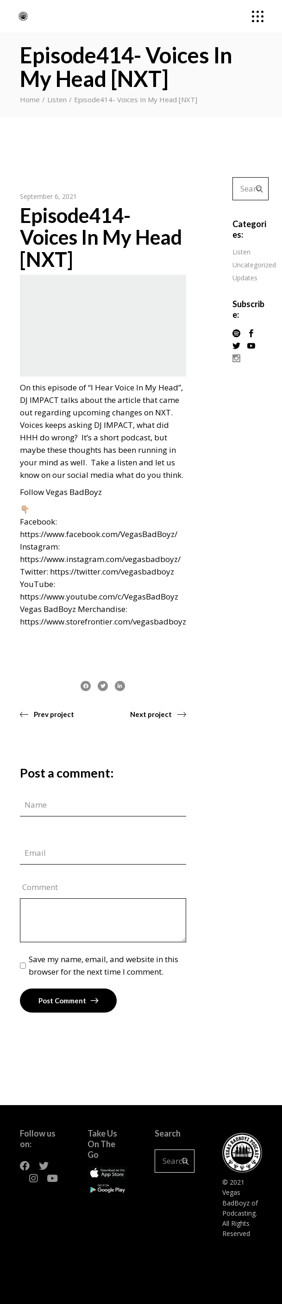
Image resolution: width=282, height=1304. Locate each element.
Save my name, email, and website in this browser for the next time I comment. (103, 965)
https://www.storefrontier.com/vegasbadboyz (103, 621)
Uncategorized (254, 264)
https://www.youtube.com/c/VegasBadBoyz (99, 596)
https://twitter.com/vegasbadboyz (112, 571)
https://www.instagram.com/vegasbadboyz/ (100, 559)
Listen (57, 99)
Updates (244, 277)
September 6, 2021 (48, 196)
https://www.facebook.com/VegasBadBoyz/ (98, 534)
